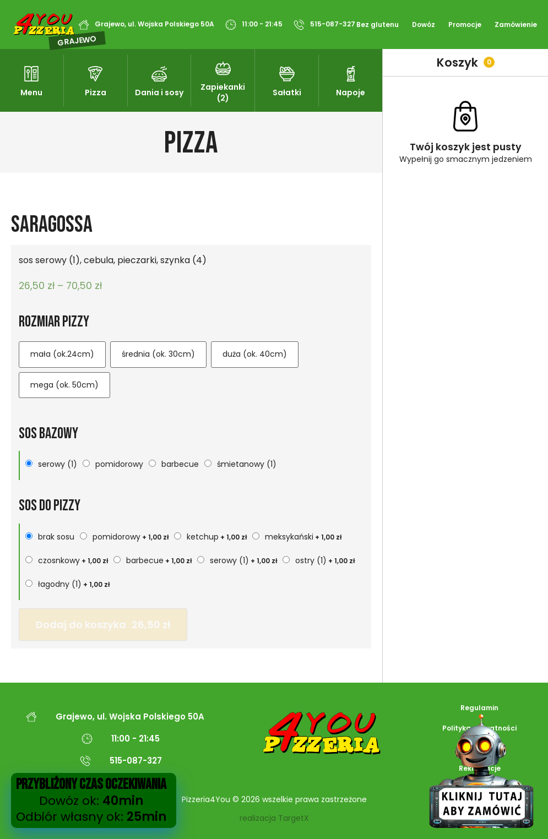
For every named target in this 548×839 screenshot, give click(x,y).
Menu (31, 92)
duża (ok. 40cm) (255, 353)
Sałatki (287, 92)
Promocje (464, 24)
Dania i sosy (159, 92)
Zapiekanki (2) (222, 92)
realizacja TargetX (274, 818)
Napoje (350, 92)
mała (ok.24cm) (62, 353)
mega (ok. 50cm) (64, 384)
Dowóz (423, 24)
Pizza (95, 92)
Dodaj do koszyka (103, 624)
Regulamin (479, 707)
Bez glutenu (377, 24)
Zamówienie (516, 24)
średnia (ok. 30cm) (158, 353)
